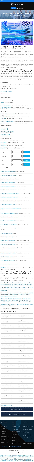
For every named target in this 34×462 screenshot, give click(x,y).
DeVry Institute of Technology (7, 135)
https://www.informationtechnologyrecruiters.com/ (11, 227)
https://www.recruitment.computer (8, 186)
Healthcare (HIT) (27, 300)
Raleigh (19, 287)
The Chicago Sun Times (5, 107)
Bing (3, 160)
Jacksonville (3, 285)
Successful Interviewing (13, 301)
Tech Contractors (26, 441)
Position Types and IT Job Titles (5, 438)
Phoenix (15, 287)
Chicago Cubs (4, 145)
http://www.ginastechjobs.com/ (7, 178)
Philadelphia (10, 287)
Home (9, 15)
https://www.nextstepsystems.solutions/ (9, 247)
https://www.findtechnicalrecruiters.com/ (9, 216)
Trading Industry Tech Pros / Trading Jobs (16, 433)
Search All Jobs (15, 429)
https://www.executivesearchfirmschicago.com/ (11, 208)
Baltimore (9, 282)
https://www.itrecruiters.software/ (8, 240)
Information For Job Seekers (7, 298)
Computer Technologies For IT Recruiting (5, 442)
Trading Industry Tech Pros (17, 300)
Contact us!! (6, 459)
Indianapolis (29, 284)
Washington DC (4, 290)
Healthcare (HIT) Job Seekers (16, 437)
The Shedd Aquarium (5, 119)
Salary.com (3, 93)
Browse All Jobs (4, 433)
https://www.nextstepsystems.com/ (8, 171)
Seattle (17, 288)
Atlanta (2, 282)
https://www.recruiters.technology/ (8, 260)
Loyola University (4, 128)
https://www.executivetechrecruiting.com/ (10, 213)
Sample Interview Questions (25, 301)
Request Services (12, 296)
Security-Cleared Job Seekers (16, 440)
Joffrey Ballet (3, 118)
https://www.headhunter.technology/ (8, 220)
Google (3, 152)
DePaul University (4, 129)
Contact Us (3, 428)
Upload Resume (20, 8)
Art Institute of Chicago (6, 116)
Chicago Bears (4, 140)
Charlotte (17, 282)
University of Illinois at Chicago (7, 132)
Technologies (6, 305)
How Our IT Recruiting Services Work (27, 430)
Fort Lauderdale (18, 284)
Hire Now (13, 8)
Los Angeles (13, 285)
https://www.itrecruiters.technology (8, 182)
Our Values (17, 304)
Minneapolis (22, 285)
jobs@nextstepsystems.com (15, 446)
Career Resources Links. (28, 460)
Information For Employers (6, 293)
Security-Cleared (4, 301)
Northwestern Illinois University (7, 131)
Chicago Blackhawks (5, 143)
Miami (18, 285)
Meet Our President (24, 304)
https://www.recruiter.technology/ (8, 256)
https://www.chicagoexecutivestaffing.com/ (10, 193)
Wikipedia (4, 156)
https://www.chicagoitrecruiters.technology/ (10, 200)
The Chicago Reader (5, 108)
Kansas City (8, 285)
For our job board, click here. (7, 405)
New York (6, 287)
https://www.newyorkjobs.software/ (8, 244)
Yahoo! (3, 164)
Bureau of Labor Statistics (6, 91)
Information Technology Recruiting (28, 427)
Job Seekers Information (16, 424)
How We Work (30, 293)
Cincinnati (26, 282)
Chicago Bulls (3, 142)
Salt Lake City (24, 287)
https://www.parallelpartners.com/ (8, 189)
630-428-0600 (4, 446)
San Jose (13, 288)
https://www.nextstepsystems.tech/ (8, 253)
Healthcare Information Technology (15, 294)
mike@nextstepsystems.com (19, 414)
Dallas (6, 284)
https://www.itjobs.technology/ (7, 236)
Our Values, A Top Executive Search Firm (5, 435)
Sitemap (2, 444)
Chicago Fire (3, 148)
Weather (2, 102)
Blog (11, 305)
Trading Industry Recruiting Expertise (27, 433)
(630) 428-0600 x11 (19, 409)
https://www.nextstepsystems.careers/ (9, 175)
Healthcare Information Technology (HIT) (27, 436)
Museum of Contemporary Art (7, 121)
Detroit (13, 284)
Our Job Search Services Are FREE (16, 427)
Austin (5, 282)
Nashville (27, 285)
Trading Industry (4, 294)
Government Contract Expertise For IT (27, 439)
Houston (24, 284)
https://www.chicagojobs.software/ (8, 204)
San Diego (3, 288)
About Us (24, 293)
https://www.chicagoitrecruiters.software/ (9, 197)
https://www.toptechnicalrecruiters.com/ (9, 264)
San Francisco (8, 288)
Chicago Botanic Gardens (6, 123)
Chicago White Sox (5, 147)
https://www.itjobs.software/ (6, 233)
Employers (25, 424)
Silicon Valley (22, 288)
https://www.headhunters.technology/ (9, 224)
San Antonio (30, 287)
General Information (17, 293)
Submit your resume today (16, 443)
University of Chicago (5, 134)
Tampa (30, 288)
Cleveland (31, 282)
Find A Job (25, 298)
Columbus (3, 284)
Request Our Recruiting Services (27, 444)
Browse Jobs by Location (17, 431)
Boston (13, 282)
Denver (9, 284)
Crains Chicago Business (6, 105)
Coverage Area (16, 305)
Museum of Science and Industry (8, 113)
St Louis (26, 288)
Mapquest (3, 104)
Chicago (21, 282)
